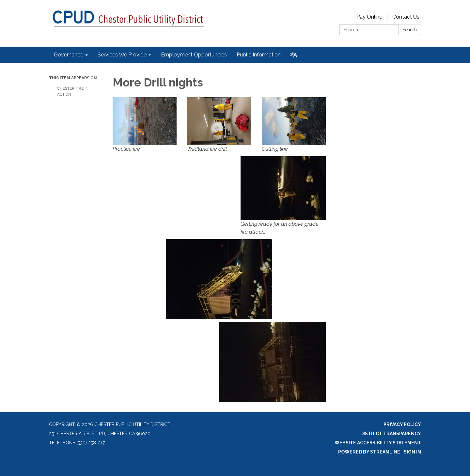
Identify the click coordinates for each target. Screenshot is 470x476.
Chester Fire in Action (72, 91)
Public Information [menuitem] (259, 55)
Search (409, 29)
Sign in (412, 451)
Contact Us (405, 17)
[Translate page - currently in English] (294, 55)
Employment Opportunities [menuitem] (194, 55)
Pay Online (369, 17)
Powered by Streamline (369, 451)
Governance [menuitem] (68, 55)
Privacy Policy (402, 424)
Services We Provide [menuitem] (122, 55)
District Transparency (390, 433)
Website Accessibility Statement (378, 442)
